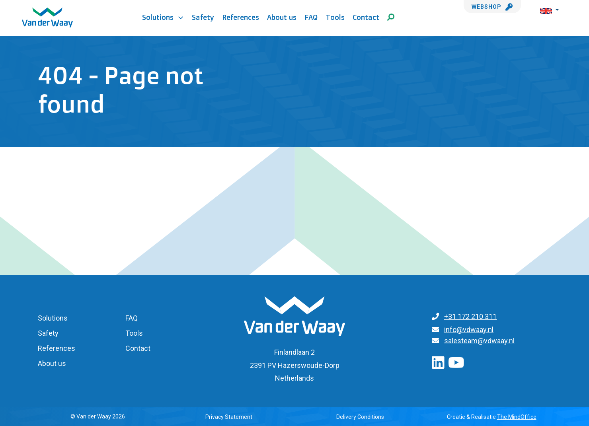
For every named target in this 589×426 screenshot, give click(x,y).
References (240, 17)
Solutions (163, 17)
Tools (335, 17)
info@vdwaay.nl (468, 329)
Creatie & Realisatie (491, 417)
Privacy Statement (228, 417)
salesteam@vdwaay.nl (479, 341)
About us (281, 17)
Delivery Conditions (360, 417)
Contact (366, 17)
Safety (203, 17)
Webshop (492, 6)
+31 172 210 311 (470, 316)
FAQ (311, 17)
